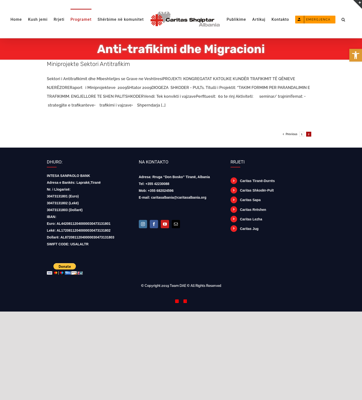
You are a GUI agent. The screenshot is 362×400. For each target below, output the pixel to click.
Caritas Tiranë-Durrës (257, 181)
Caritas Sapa (250, 200)
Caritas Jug (249, 229)
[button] (343, 19)
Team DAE (178, 286)
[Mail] (176, 224)
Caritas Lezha (251, 219)
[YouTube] (165, 224)
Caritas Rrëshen (253, 210)
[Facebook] (154, 224)
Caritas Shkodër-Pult (257, 190)
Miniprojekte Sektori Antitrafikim (88, 64)
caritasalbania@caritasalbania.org (178, 197)
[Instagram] (143, 224)
